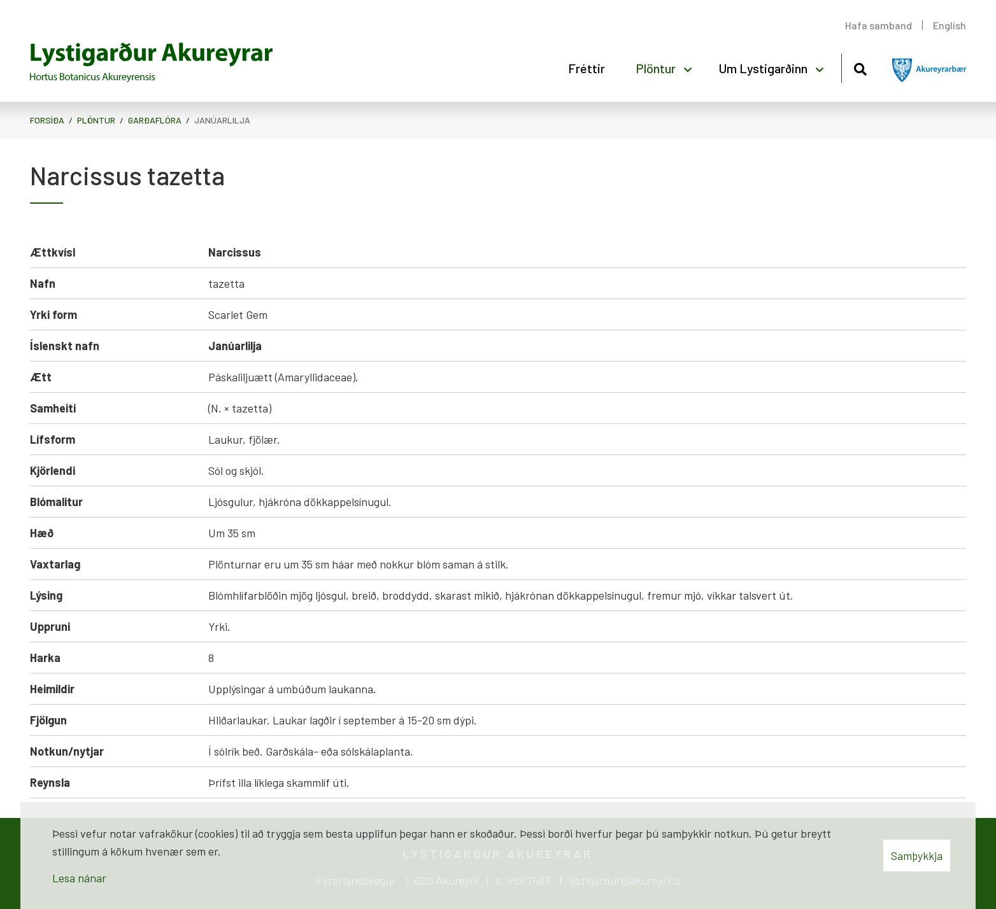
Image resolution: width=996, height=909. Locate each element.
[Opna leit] (860, 67)
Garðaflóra (154, 120)
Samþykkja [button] (917, 855)
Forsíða (47, 120)
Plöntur (96, 120)
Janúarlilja (222, 120)
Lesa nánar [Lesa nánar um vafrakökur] (79, 878)
